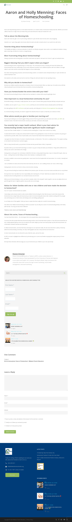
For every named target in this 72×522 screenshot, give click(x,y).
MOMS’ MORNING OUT (16, 326)
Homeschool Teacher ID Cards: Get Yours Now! (48, 455)
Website (6, 410)
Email (7, 304)
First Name (9, 285)
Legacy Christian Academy (24, 105)
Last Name (9, 294)
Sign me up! (10, 314)
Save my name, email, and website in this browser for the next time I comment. (24, 419)
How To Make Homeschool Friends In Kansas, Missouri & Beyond (50, 458)
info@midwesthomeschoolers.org (16, 466)
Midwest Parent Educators (19, 519)
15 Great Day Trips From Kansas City (45, 452)
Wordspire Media (39, 260)
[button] (67, 5)
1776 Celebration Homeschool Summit (22, 341)
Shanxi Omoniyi (26, 21)
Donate (12, 475)
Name (6, 395)
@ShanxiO (24, 256)
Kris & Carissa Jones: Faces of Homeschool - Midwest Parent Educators (24, 361)
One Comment (45, 21)
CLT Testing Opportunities (18, 333)
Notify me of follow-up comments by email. (16, 422)
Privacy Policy (29, 519)
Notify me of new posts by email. (14, 426)
